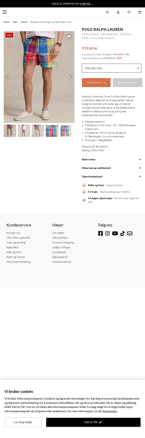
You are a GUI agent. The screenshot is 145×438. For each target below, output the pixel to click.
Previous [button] (7, 77)
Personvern (109, 411)
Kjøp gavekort (60, 257)
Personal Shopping (63, 242)
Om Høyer (58, 233)
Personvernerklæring (19, 262)
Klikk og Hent (96, 185)
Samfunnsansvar (61, 262)
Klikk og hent (14, 252)
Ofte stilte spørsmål (18, 237)
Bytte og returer (16, 257)
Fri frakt (93, 191)
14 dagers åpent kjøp (100, 198)
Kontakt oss (13, 233)
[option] (39, 77)
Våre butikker (60, 237)
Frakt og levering (16, 242)
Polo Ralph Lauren (102, 29)
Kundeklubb (59, 252)
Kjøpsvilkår (13, 247)
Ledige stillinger (61, 247)
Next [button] (70, 77)
